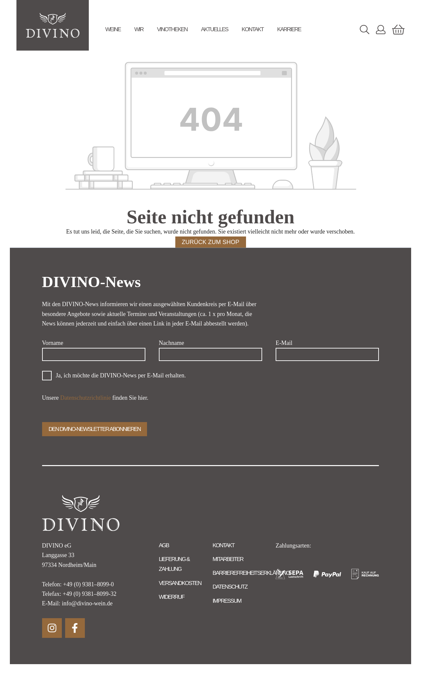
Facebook (75, 628)
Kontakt (253, 29)
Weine (113, 29)
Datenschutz (229, 586)
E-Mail (284, 343)
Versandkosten (180, 583)
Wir (138, 29)
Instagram (52, 628)
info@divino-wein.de (87, 603)
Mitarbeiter (227, 559)
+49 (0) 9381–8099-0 (88, 584)
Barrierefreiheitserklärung (251, 573)
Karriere (289, 29)
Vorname (52, 343)
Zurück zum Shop (210, 242)
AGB (164, 545)
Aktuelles (214, 29)
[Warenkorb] (398, 29)
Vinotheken (172, 29)
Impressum (226, 600)
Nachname (171, 343)
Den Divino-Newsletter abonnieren (95, 429)
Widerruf (171, 597)
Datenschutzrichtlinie (85, 397)
